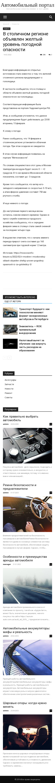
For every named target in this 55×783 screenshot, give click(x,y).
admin (6, 424)
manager (7, 564)
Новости (15, 24)
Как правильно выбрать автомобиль (20, 418)
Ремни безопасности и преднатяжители (19, 486)
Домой (6, 24)
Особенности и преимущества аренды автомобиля (25, 558)
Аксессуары (10, 379)
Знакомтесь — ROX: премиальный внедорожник (30, 329)
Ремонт (8, 393)
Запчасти (9, 384)
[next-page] (9, 358)
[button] (5, 17)
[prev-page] (5, 358)
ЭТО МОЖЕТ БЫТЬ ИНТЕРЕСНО (20, 297)
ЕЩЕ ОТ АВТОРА (13, 301)
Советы (8, 397)
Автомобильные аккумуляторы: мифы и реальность (26, 630)
